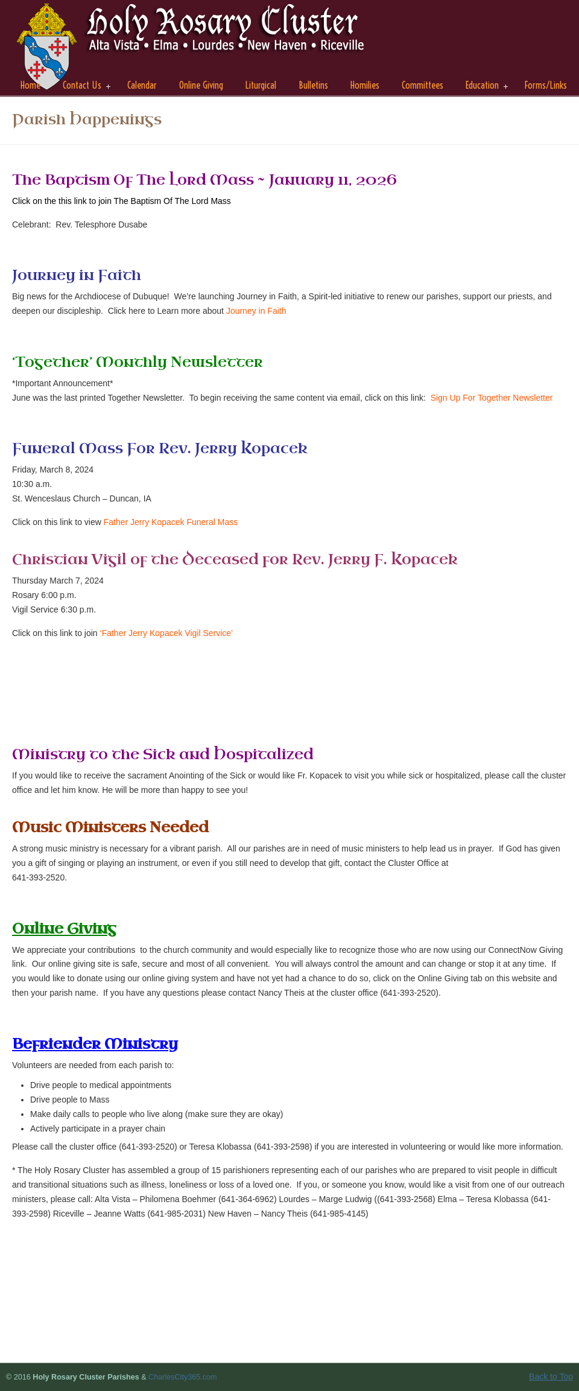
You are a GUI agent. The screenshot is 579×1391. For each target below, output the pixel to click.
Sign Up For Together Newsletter (492, 398)
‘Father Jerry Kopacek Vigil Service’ (166, 633)
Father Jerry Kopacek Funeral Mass (171, 522)
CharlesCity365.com (182, 1377)
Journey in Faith (256, 311)
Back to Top (551, 1376)
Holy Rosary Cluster (193, 49)
